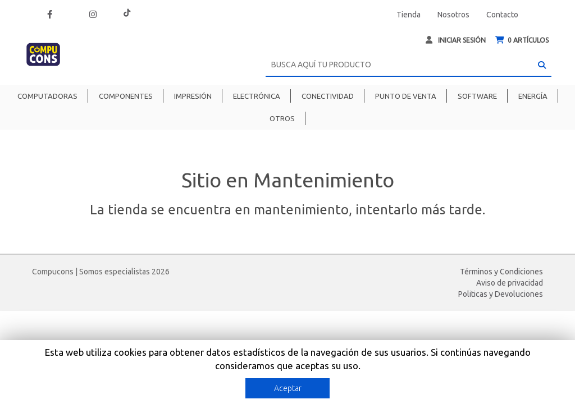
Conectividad (328, 96)
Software (477, 96)
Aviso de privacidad (509, 282)
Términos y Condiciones (501, 271)
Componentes (126, 96)
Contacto (502, 14)
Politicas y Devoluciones (500, 294)
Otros (282, 118)
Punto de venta (405, 96)
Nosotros (453, 14)
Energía (532, 96)
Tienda (408, 14)
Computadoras (47, 96)
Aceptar (288, 388)
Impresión (193, 96)
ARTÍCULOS (522, 40)
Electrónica (256, 96)
